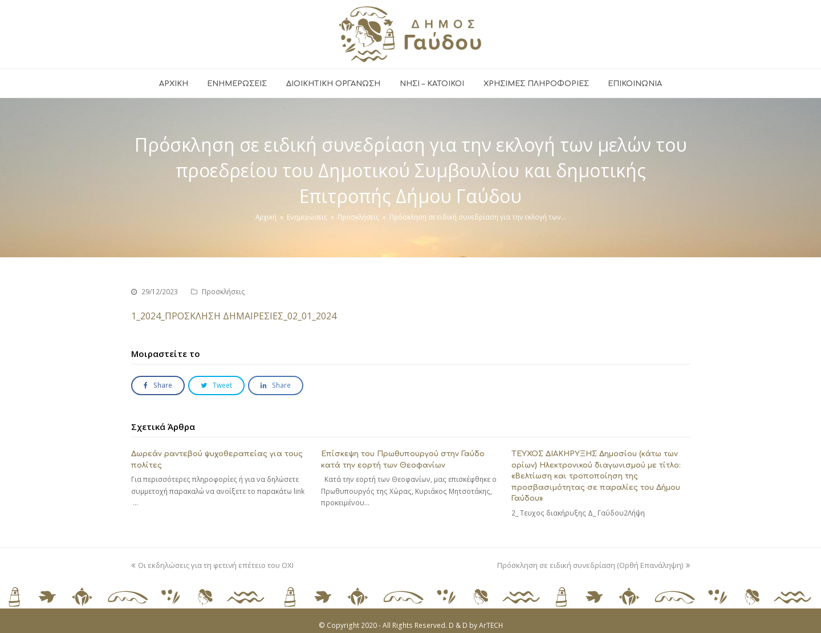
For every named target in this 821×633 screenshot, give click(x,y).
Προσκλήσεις (223, 292)
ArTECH (491, 625)
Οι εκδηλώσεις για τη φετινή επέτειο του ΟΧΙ (212, 565)
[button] (158, 386)
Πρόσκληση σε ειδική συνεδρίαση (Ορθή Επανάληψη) (593, 565)
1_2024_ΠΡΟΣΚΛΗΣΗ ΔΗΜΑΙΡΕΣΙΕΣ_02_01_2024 (233, 316)
